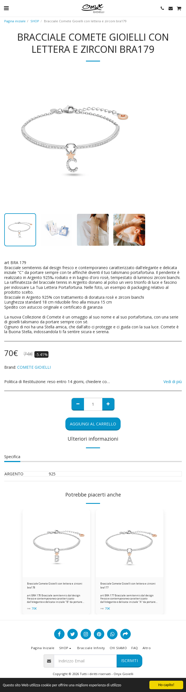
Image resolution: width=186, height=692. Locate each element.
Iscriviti (129, 660)
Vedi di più (172, 381)
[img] (56, 543)
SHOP (34, 21)
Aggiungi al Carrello (93, 424)
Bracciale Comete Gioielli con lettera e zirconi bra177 (128, 585)
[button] (6, 8)
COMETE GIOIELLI (34, 367)
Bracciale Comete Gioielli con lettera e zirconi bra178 (54, 585)
